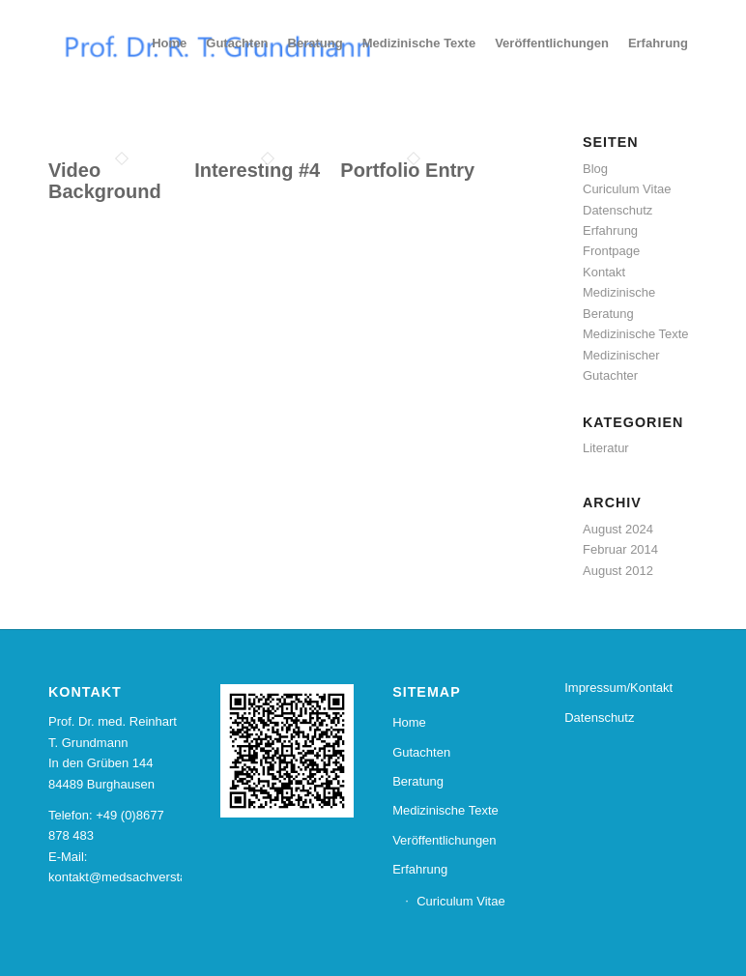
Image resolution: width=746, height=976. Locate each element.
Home (409, 722)
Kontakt (604, 272)
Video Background (104, 180)
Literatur (606, 448)
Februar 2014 (620, 549)
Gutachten (421, 752)
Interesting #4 (257, 170)
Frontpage (611, 251)
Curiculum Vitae (627, 189)
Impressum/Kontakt (618, 687)
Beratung (418, 781)
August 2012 (618, 570)
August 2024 (618, 529)
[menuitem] (169, 43)
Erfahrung (610, 230)
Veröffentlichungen (444, 840)
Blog (595, 168)
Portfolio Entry (407, 170)
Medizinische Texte (636, 334)
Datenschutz (617, 210)
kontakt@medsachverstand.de (133, 877)
